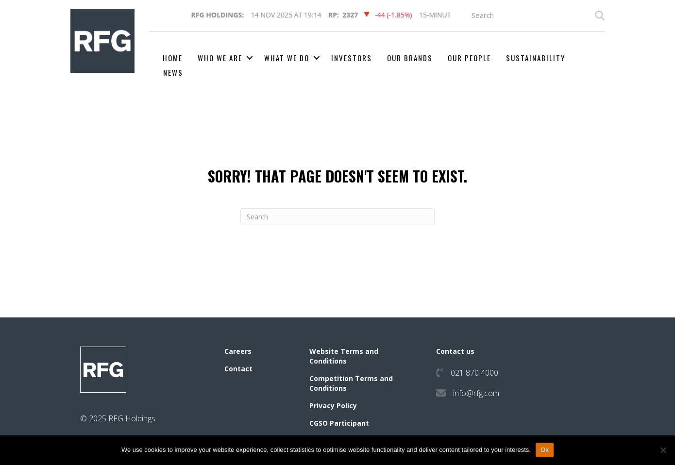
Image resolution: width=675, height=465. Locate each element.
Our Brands (410, 57)
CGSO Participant (339, 423)
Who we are (220, 57)
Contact (238, 368)
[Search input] (534, 15)
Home (173, 57)
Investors (351, 57)
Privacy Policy (333, 405)
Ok (544, 449)
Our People (469, 57)
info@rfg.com (476, 393)
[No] (663, 450)
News (173, 72)
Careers (238, 351)
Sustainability (535, 57)
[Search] (337, 216)
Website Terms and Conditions (343, 356)
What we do (286, 57)
